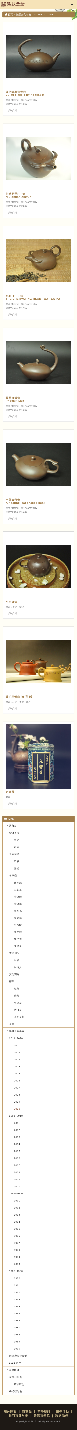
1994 (17, 1221)
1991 (17, 1200)
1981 (17, 1285)
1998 (17, 1250)
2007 (17, 1165)
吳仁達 (18, 939)
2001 (17, 1123)
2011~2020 (16, 1038)
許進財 (18, 925)
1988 (17, 1334)
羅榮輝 (18, 917)
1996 (17, 1235)
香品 (16, 960)
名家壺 (13, 875)
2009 (17, 1179)
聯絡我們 (61, 1415)
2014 (17, 1066)
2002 (17, 1130)
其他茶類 (19, 1016)
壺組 (16, 847)
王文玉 (18, 889)
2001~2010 (16, 1115)
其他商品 (14, 974)
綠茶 (16, 995)
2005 (17, 1151)
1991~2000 (16, 1193)
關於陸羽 (10, 1411)
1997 (17, 1242)
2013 (17, 1059)
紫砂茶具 (14, 832)
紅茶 (16, 988)
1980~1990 (16, 1271)
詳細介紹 (12, 110)
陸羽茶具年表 (16, 1031)
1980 (17, 1278)
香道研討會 (15, 1391)
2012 (17, 1052)
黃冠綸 (18, 896)
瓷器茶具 (14, 854)
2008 (17, 1172)
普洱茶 (18, 1009)
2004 (17, 1144)
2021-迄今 (15, 1362)
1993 (17, 1214)
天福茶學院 (42, 1415)
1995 (17, 1228)
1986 (17, 1320)
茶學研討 (14, 1370)
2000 (17, 1264)
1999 (17, 1257)
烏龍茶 (18, 1002)
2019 (17, 1101)
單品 (16, 840)
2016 (17, 1080)
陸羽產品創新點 (18, 1355)
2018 (17, 1094)
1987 (17, 1327)
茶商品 (13, 825)
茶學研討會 (15, 1377)
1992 (17, 1207)
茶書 (11, 1023)
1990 (17, 1348)
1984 (17, 1306)
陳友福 (18, 910)
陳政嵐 (18, 946)
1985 (17, 1313)
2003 (17, 1137)
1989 (17, 1341)
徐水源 (18, 882)
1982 (17, 1292)
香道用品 (14, 953)
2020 (17, 1108)
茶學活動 (62, 1411)
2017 (17, 1087)
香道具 (18, 967)
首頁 (9, 14)
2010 (17, 1186)
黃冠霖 (18, 903)
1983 (17, 1299)
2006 (17, 1158)
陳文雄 (18, 932)
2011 (17, 1045)
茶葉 (11, 981)
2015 (17, 1073)
